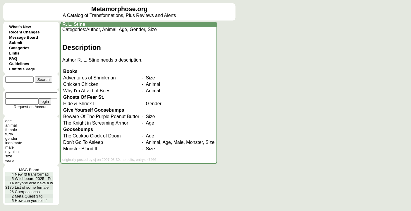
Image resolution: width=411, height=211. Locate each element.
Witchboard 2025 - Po (34, 178)
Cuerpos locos (27, 192)
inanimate (13, 143)
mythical (12, 151)
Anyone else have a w (34, 183)
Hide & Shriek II (79, 103)
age (8, 121)
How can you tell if (31, 200)
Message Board (23, 37)
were (9, 160)
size (8, 156)
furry (9, 134)
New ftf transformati (32, 174)
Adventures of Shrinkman (89, 77)
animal (11, 125)
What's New (20, 27)
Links (14, 53)
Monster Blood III (81, 148)
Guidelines (19, 64)
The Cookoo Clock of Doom (92, 135)
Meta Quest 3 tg (29, 196)
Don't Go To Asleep (83, 142)
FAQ (13, 58)
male (9, 147)
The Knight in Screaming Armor (95, 122)
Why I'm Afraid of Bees (86, 90)
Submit (15, 42)
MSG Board (29, 170)
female (11, 129)
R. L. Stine (73, 24)
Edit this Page (22, 69)
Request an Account (31, 107)
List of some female (32, 187)
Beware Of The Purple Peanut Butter (101, 116)
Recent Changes (24, 32)
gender (11, 138)
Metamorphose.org (119, 9)
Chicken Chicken (80, 84)
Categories (19, 48)
